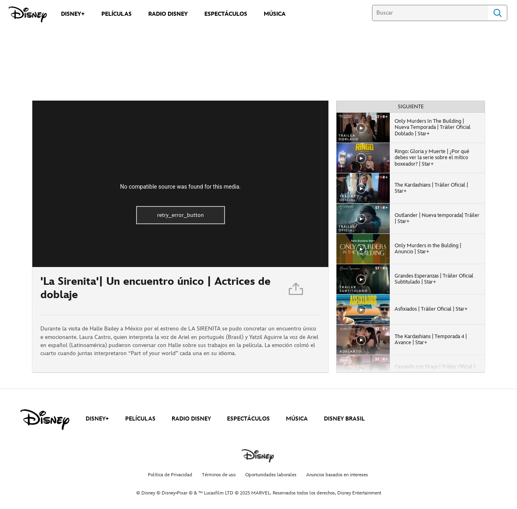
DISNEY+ (97, 418)
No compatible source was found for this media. (180, 186)
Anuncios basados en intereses (337, 475)
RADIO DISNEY (191, 418)
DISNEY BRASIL (344, 418)
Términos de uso (218, 475)
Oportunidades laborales (270, 475)
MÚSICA (297, 418)
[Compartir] (296, 291)
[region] (180, 184)
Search (497, 13)
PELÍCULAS (140, 418)
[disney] (44, 419)
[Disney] (27, 14)
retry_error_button (180, 215)
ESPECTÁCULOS (248, 418)
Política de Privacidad (170, 475)
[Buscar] (430, 13)
